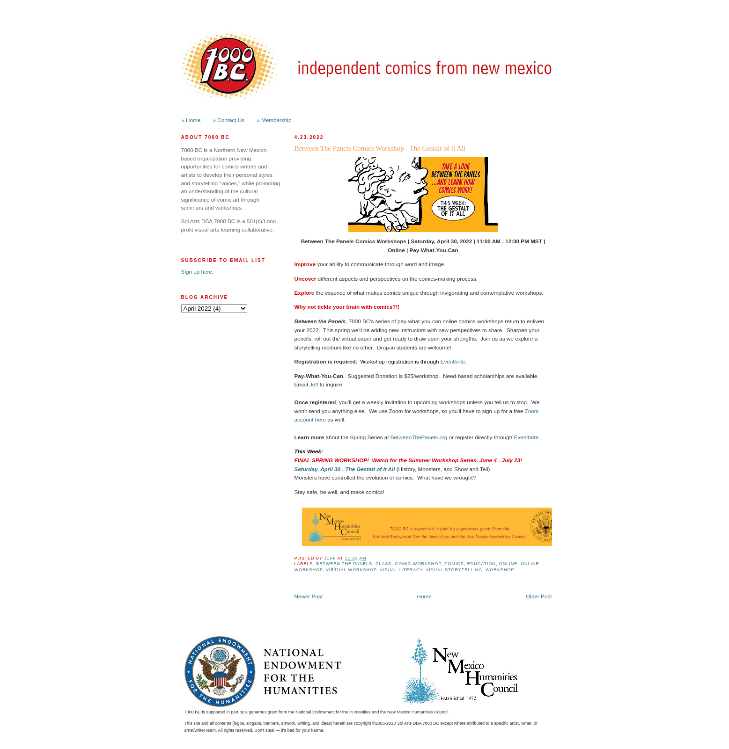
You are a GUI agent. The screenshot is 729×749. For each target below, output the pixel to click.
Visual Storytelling (454, 569)
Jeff (313, 384)
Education (481, 563)
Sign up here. (197, 272)
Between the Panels (344, 563)
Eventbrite (453, 361)
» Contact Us (229, 120)
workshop (500, 569)
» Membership (274, 120)
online (508, 563)
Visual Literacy (401, 569)
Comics (454, 563)
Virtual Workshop (351, 569)
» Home (190, 120)
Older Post (539, 596)
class (383, 563)
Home (424, 596)
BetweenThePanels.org (419, 437)
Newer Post (309, 596)
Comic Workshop (418, 563)
